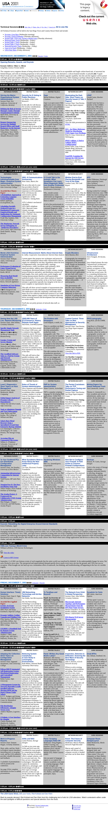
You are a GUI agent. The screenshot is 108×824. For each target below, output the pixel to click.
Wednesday (39, 309)
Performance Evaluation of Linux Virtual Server (10, 267)
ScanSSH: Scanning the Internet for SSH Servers (74, 157)
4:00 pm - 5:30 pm (7, 521)
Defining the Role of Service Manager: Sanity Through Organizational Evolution (10, 111)
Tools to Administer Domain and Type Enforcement (10, 410)
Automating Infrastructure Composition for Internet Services (10, 475)
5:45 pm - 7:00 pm (7, 543)
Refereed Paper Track (12, 40)
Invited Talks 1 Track (12, 42)
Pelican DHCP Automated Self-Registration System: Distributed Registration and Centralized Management (10, 673)
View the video (9, 553)
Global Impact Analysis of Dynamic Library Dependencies (10, 400)
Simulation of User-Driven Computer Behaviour (10, 286)
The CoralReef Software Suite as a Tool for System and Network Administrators (9, 357)
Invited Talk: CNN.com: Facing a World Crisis (21, 38)
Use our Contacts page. (41, 805)
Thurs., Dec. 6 (37, 27)
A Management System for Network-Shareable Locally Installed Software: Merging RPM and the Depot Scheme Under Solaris (10, 689)
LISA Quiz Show (11, 50)
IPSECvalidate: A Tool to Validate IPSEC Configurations (74, 142)
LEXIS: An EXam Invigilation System (7, 607)
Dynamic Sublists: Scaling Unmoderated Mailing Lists (10, 616)
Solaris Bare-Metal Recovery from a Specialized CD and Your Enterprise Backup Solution (10, 424)
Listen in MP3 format (11, 557)
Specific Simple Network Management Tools (9, 329)
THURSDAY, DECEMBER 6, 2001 (15, 309)
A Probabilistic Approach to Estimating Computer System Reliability (10, 197)
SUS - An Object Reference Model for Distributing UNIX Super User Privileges (75, 131)
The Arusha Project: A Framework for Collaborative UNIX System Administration (10, 497)
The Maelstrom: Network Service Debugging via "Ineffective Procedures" (9, 225)
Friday (46, 56)
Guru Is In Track (10, 48)
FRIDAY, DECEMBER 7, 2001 (13, 583)
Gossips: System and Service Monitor (8, 341)
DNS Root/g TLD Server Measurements (74, 618)
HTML (67, 124)
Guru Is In (52, 27)
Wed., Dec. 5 (28, 27)
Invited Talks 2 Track (12, 44)
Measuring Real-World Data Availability (8, 277)
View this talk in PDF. (72, 353)
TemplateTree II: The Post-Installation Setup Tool (10, 485)
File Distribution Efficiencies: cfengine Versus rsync (8, 708)
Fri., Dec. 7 (45, 27)
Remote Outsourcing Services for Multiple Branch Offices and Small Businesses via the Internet (10, 125)
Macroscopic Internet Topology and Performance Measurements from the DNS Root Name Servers (75, 605)
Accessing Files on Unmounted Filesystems (9, 439)
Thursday (40, 56)
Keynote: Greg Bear (12, 34)
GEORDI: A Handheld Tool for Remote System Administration (10, 630)
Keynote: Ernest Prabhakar (14, 36)
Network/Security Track (13, 46)
